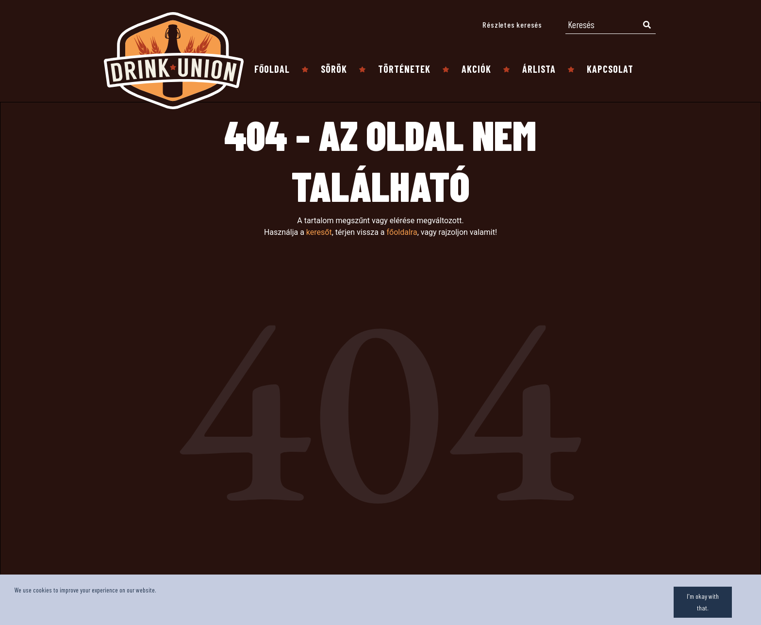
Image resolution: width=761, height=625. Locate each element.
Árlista (539, 69)
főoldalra (401, 232)
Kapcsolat (610, 69)
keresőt (319, 232)
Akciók (476, 69)
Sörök (334, 69)
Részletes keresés (512, 24)
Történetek (404, 69)
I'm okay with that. (703, 602)
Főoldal (272, 69)
